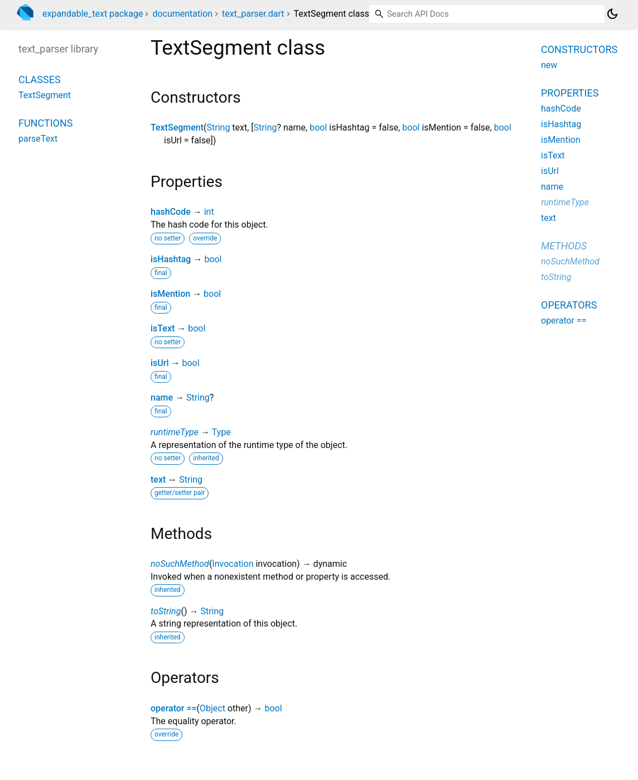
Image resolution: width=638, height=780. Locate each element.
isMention (170, 293)
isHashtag (171, 259)
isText (163, 328)
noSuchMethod (180, 563)
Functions (45, 123)
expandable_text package (92, 13)
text (158, 479)
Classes (39, 79)
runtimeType (175, 432)
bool (318, 127)
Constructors (579, 49)
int (209, 211)
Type (221, 432)
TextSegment (177, 127)
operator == (174, 708)
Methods (564, 246)
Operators (569, 305)
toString (166, 611)
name (162, 397)
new (549, 65)
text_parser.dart (253, 13)
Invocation (232, 563)
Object (212, 708)
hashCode (171, 211)
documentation (182, 13)
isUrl (160, 363)
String (218, 127)
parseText (37, 138)
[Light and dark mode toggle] (612, 14)
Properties (569, 93)
